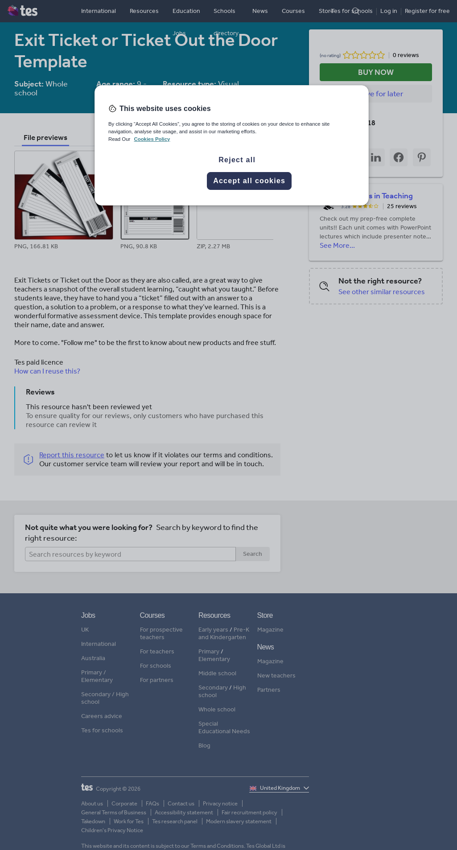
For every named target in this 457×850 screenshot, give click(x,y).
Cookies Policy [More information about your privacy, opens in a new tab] (152, 139)
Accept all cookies (249, 181)
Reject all (236, 160)
